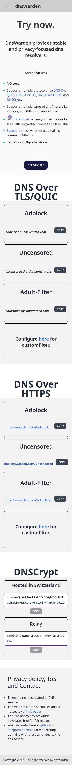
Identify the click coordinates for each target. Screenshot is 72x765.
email (29, 730)
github (45, 725)
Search (12, 131)
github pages (32, 711)
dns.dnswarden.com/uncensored (28, 464)
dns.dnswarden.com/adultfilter (29, 500)
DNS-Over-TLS (26, 95)
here (44, 339)
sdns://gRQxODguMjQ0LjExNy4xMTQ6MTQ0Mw (36, 638)
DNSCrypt (14, 99)
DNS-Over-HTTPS (50, 95)
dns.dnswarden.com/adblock (27, 427)
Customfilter (20, 119)
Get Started (36, 165)
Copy (60, 230)
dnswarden (28, 6)
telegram (14, 730)
